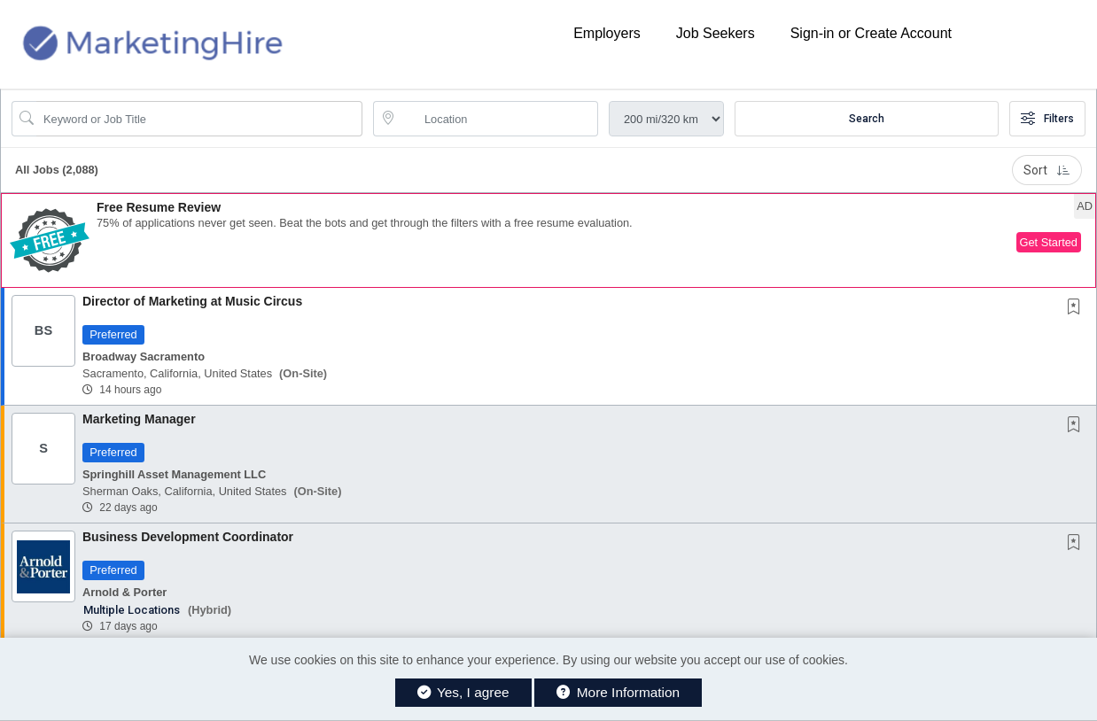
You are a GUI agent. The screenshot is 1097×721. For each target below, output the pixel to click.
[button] (548, 240)
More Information (618, 692)
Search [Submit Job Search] (866, 118)
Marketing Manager (139, 419)
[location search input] (498, 118)
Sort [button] (1046, 170)
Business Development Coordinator (187, 537)
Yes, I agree (463, 692)
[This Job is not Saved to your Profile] (1077, 308)
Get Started (1049, 242)
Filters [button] (1047, 118)
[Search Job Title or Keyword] (199, 118)
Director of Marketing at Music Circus (192, 301)
